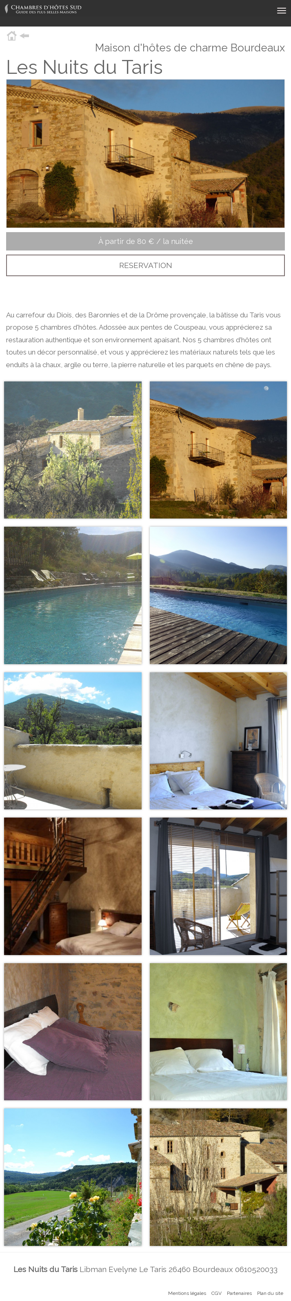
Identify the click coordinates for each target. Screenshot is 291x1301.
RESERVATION (145, 265)
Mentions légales (187, 1293)
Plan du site (270, 1293)
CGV (216, 1293)
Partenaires (239, 1293)
